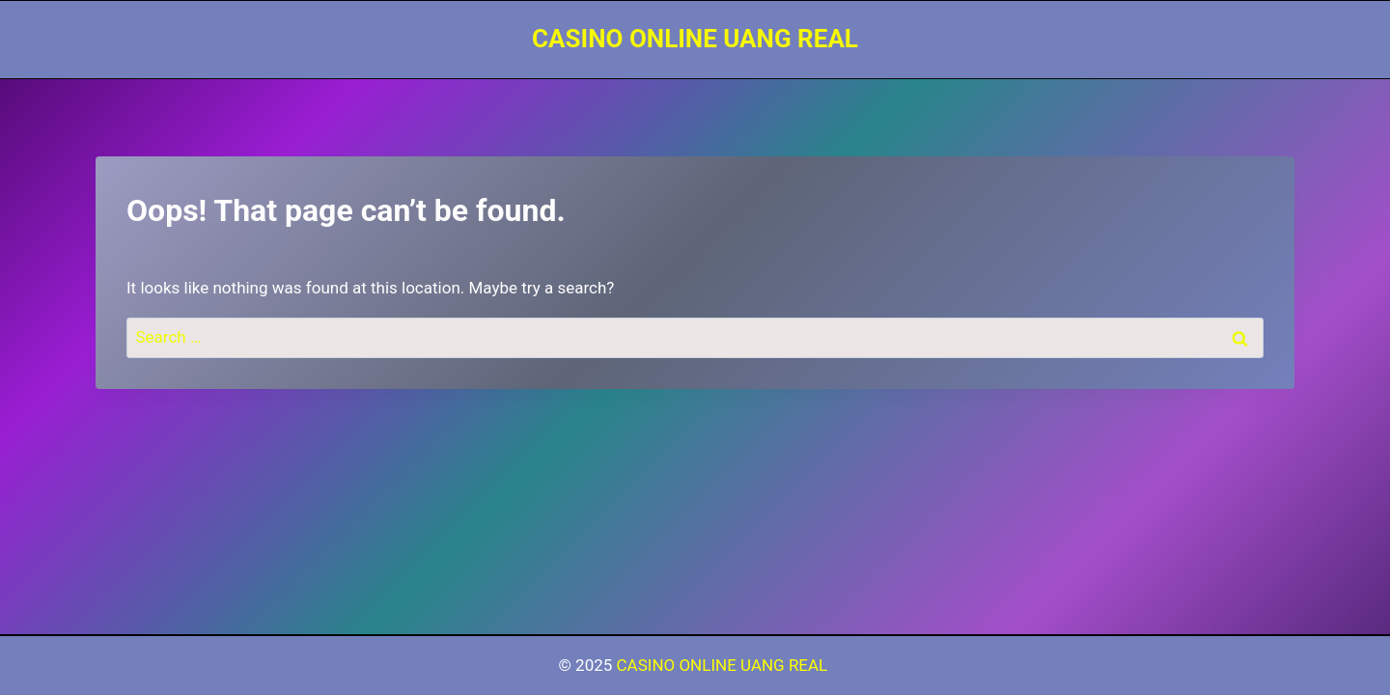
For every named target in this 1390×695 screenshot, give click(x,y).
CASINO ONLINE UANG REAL (724, 665)
